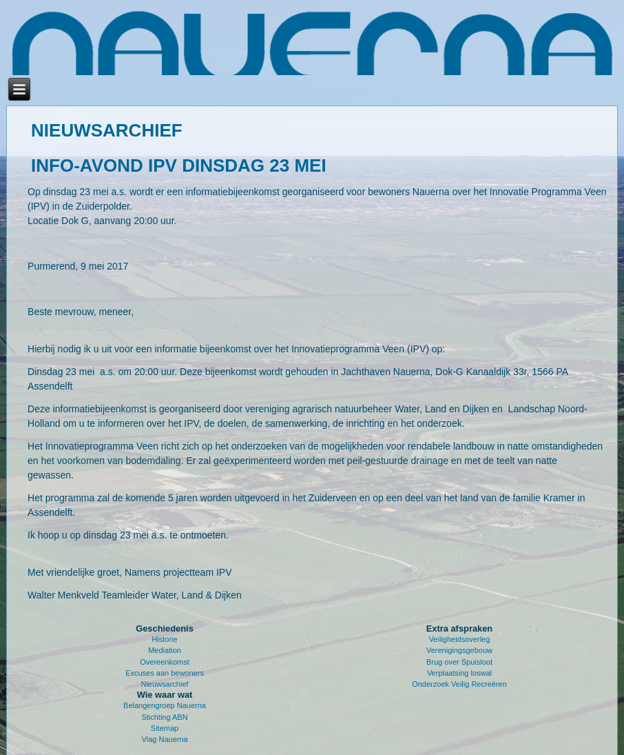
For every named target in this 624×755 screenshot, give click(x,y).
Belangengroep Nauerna (164, 705)
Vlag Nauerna (164, 739)
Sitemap (164, 728)
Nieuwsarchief (164, 684)
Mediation (164, 650)
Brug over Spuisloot (459, 662)
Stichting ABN (164, 717)
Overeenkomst (164, 662)
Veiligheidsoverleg (459, 639)
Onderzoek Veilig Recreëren (459, 684)
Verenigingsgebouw (459, 650)
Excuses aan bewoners (164, 673)
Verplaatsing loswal (459, 673)
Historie (164, 639)
